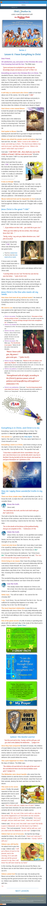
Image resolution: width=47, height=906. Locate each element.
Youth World (7, 7)
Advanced (19, 896)
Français (33, 896)
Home (2, 7)
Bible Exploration (27, 896)
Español (38, 896)
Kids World (14, 896)
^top (2, 886)
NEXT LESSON (22, 891)
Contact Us (23, 898)
